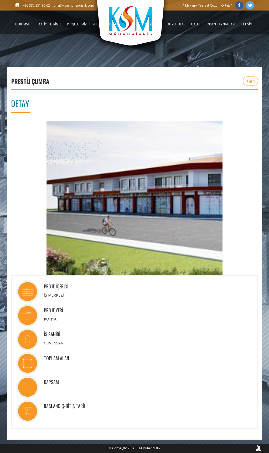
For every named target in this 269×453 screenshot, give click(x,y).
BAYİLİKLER (153, 24)
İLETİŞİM (246, 24)
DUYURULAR (176, 24)
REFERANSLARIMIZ (105, 24)
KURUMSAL (23, 24)
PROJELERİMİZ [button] (77, 24)
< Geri (250, 81)
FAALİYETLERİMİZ (49, 24)
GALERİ (196, 24)
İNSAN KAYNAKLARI (221, 24)
